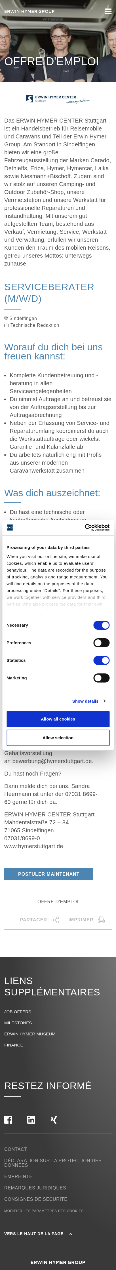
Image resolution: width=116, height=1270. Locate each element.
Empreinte (18, 1176)
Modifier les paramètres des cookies (44, 1211)
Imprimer (86, 920)
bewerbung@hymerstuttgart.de (52, 761)
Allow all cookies (58, 719)
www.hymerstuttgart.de (33, 846)
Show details (85, 701)
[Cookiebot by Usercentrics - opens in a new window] (84, 527)
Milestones (18, 1022)
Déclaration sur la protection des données (53, 1163)
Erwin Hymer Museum (30, 1033)
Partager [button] (40, 919)
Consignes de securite (36, 1199)
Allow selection (58, 737)
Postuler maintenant (48, 874)
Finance (13, 1044)
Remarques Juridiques (35, 1187)
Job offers (17, 1011)
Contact (15, 1149)
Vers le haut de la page (38, 1233)
